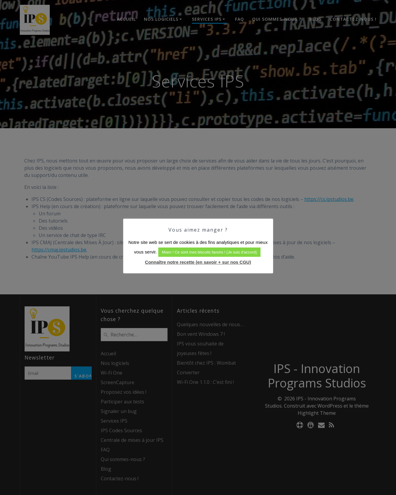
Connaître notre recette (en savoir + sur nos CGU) (198, 262)
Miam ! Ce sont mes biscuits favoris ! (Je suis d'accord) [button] (209, 252)
